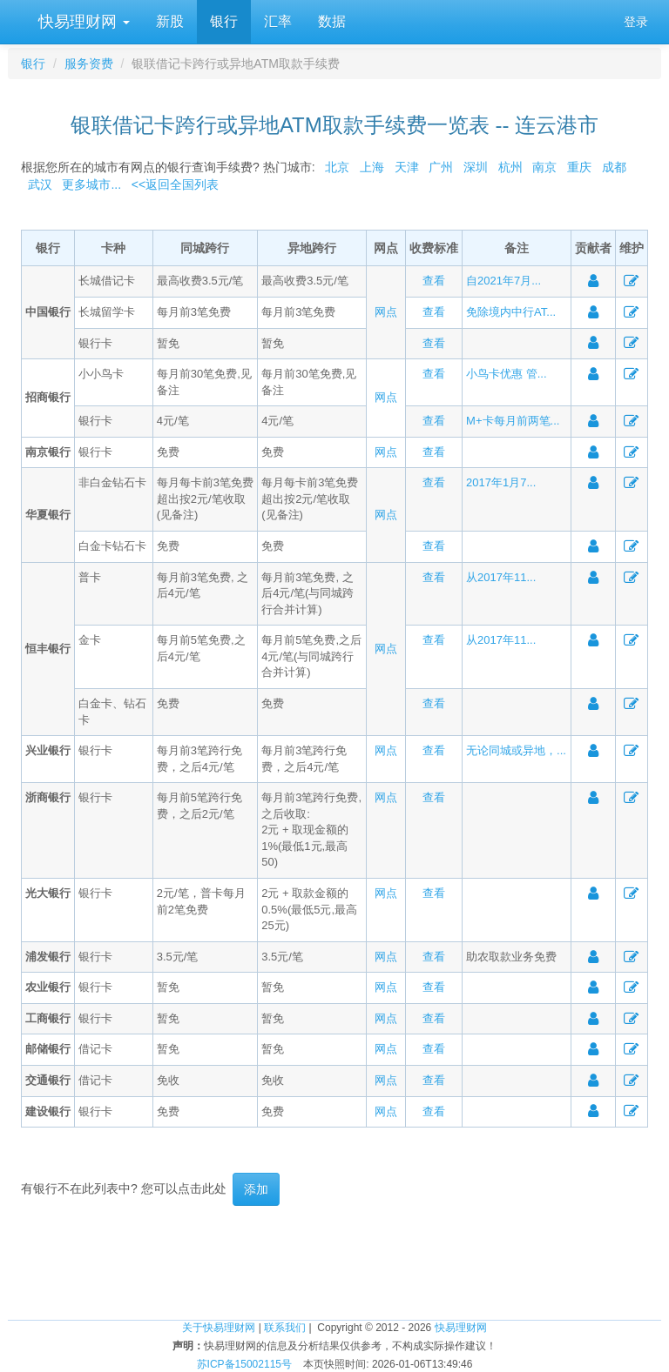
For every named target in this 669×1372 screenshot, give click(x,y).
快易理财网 (82, 21)
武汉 (40, 184)
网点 (386, 311)
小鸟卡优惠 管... (506, 373)
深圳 (475, 167)
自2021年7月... (503, 280)
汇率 (278, 21)
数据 (332, 21)
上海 (372, 167)
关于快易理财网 (218, 1328)
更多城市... (88, 184)
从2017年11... (501, 577)
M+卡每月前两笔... (512, 420)
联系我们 (285, 1328)
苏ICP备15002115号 (244, 1364)
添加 (256, 1189)
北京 (337, 167)
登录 (636, 22)
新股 (170, 21)
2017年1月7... (501, 482)
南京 (544, 167)
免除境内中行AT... (511, 311)
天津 (407, 167)
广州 (441, 167)
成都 (614, 167)
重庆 (579, 167)
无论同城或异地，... (516, 750)
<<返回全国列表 (175, 184)
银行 (224, 21)
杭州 (510, 167)
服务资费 (88, 63)
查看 (433, 280)
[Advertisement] (334, 1262)
